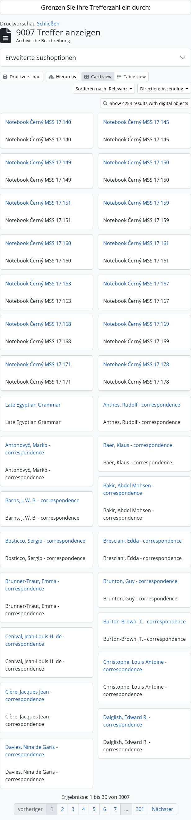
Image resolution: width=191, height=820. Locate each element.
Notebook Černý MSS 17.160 (38, 243)
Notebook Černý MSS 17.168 (38, 324)
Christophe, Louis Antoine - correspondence (135, 667)
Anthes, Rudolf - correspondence (141, 404)
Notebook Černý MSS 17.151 (38, 202)
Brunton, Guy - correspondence (140, 581)
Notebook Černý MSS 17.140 (38, 122)
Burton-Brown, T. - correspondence (144, 621)
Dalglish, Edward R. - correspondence (126, 723)
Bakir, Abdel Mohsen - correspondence (128, 489)
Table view (131, 77)
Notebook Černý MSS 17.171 (38, 364)
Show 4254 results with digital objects (145, 103)
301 (140, 809)
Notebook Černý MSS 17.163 (38, 283)
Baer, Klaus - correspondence (137, 445)
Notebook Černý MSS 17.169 (136, 324)
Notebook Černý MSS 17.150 (136, 162)
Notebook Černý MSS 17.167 (136, 283)
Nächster (162, 809)
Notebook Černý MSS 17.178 (136, 364)
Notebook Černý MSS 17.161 (136, 243)
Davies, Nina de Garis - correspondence (31, 751)
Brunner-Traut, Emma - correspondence (32, 585)
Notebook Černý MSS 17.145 (136, 122)
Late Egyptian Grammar (33, 404)
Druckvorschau (22, 77)
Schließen (48, 23)
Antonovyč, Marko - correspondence (27, 449)
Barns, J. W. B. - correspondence (42, 500)
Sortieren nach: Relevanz (102, 89)
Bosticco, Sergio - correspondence (45, 540)
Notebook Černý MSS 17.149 (38, 162)
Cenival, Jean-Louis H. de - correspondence (34, 640)
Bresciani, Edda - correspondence (142, 540)
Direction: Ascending (162, 89)
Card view (98, 77)
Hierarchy (62, 77)
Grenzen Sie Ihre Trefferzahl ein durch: (95, 7)
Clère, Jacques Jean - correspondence (28, 695)
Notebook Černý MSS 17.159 (136, 202)
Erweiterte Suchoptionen (40, 57)
